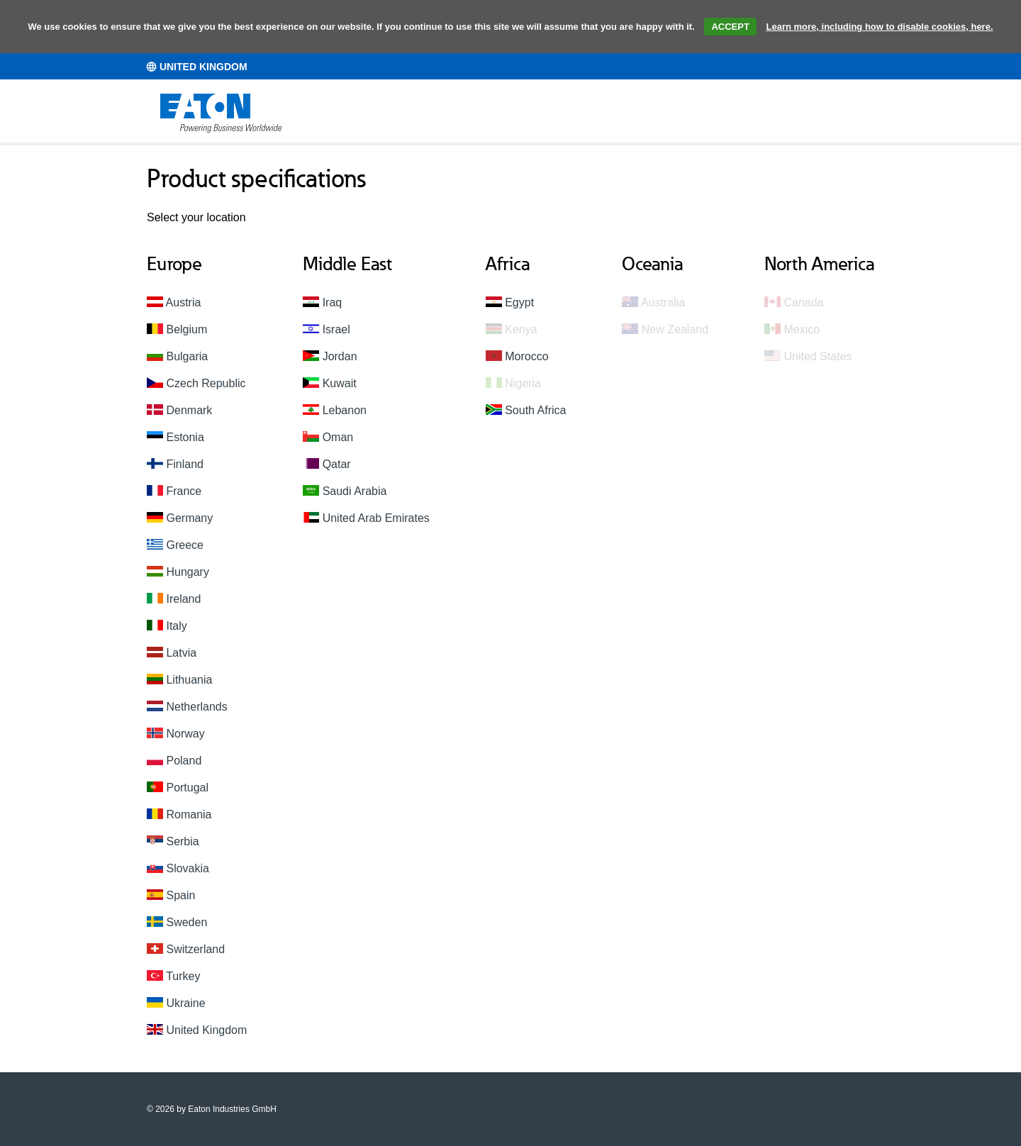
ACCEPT (730, 26)
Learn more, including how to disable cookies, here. (879, 26)
